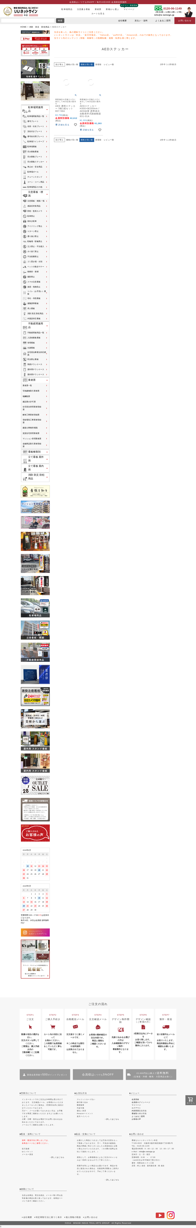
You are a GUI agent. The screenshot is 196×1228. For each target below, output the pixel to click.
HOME (23, 27)
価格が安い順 (72, 64)
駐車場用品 (66, 9)
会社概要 (122, 20)
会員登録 (135, 1099)
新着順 (98, 64)
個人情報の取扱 (73, 1217)
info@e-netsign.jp (164, 15)
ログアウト (136, 1108)
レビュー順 (109, 64)
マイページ (129, 9)
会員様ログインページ (141, 1102)
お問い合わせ (184, 20)
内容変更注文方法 (139, 1111)
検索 (60, 20)
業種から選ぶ (112, 9)
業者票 (98, 9)
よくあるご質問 (163, 20)
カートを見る (98, 13)
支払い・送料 (141, 20)
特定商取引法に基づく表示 (49, 1217)
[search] (28, 20)
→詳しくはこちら (111, 1119)
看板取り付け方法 (139, 1113)
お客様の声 (136, 1119)
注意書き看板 (83, 9)
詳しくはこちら (57, 1157)
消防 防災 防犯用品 (39, 27)
